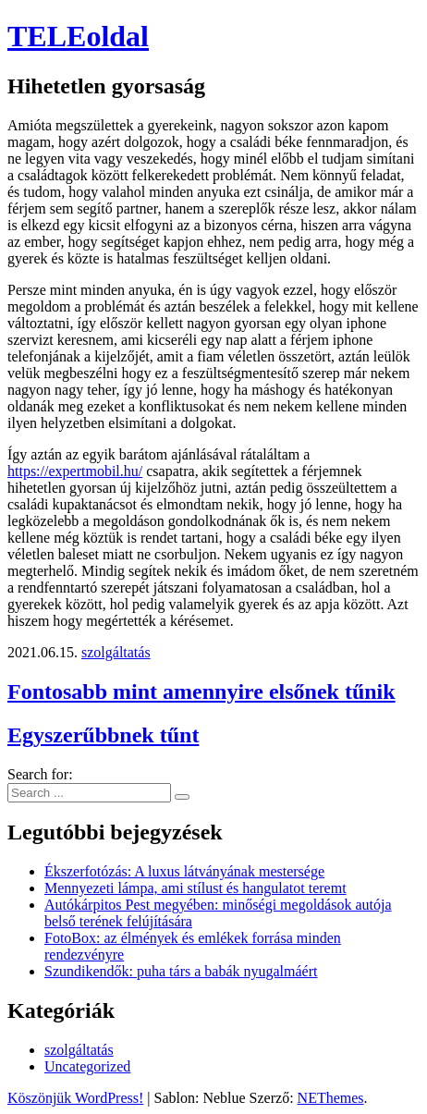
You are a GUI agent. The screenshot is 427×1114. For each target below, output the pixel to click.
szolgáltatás (116, 652)
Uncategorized (87, 1066)
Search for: (40, 774)
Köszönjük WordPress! (75, 1098)
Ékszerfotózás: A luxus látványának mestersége (184, 871)
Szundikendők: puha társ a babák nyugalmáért (180, 971)
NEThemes (331, 1098)
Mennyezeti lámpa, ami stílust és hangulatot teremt (195, 888)
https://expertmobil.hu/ (74, 471)
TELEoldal (78, 36)
